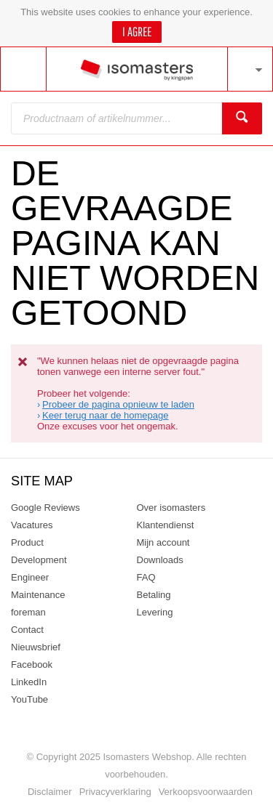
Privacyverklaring (115, 791)
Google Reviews (45, 507)
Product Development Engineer (39, 560)
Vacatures (32, 525)
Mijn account (163, 542)
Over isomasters (171, 507)
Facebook (31, 664)
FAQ (146, 577)
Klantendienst (165, 525)
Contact (27, 629)
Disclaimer (50, 791)
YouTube (29, 699)
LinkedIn (29, 681)
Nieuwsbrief (35, 647)
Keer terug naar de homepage (105, 415)
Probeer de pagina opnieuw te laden (118, 404)
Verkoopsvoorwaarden (206, 791)
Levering (155, 612)
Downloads (160, 559)
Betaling (154, 594)
